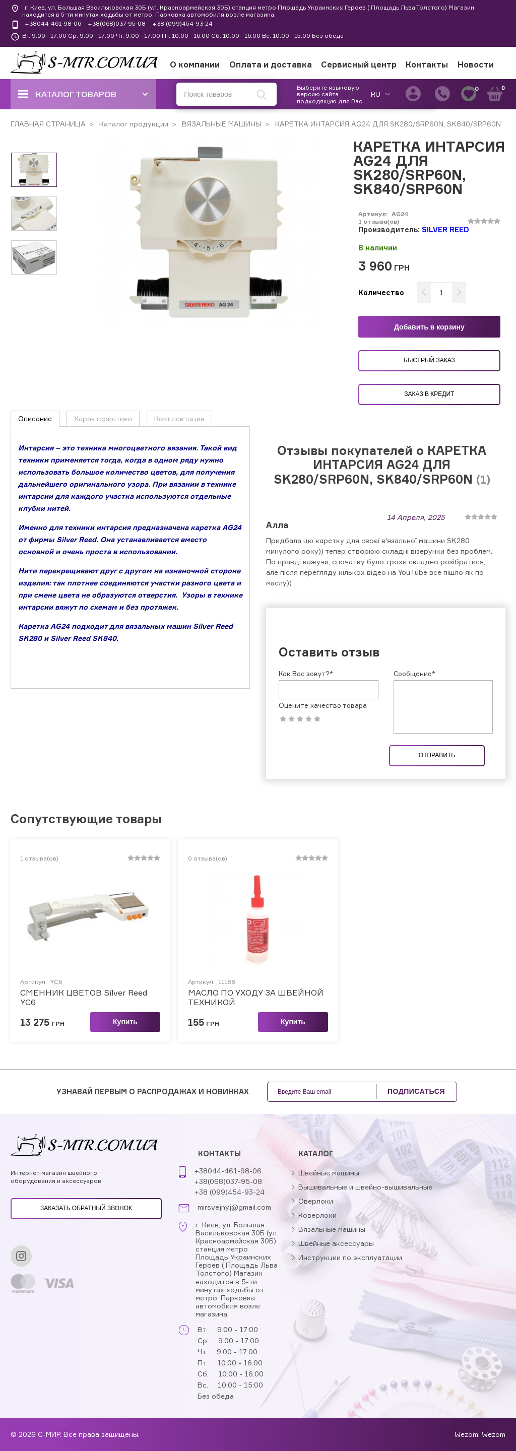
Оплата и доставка (270, 64)
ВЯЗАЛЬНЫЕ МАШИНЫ (221, 123)
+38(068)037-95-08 (117, 23)
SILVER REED (445, 229)
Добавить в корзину (429, 327)
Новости (476, 64)
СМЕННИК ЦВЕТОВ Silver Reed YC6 (83, 997)
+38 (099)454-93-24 (182, 23)
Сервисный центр (359, 64)
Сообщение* (414, 674)
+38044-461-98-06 (53, 23)
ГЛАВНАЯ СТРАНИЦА (48, 123)
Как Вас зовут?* (306, 674)
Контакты (427, 64)
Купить (125, 1022)
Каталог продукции (132, 123)
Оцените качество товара (323, 705)
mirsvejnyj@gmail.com (234, 1207)
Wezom (493, 1434)
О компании (195, 64)
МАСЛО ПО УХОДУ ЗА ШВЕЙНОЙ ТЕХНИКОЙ (256, 997)
